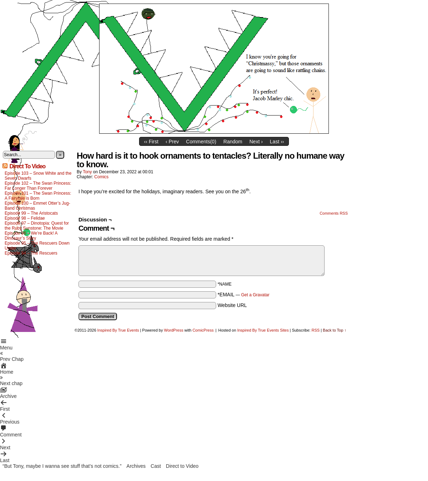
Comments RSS (334, 213)
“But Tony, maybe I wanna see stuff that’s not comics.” (62, 466)
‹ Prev (172, 141)
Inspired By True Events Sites (263, 330)
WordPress (173, 330)
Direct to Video (182, 466)
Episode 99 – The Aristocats (31, 213)
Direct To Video (27, 166)
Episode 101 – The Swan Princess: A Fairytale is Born (38, 196)
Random (232, 141)
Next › (256, 141)
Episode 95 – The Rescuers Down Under (37, 246)
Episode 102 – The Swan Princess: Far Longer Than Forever (38, 186)
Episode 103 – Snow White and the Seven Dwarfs (38, 176)
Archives (136, 466)
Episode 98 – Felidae (25, 218)
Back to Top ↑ (334, 330)
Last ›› (277, 141)
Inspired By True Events (118, 330)
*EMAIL (244, 294)
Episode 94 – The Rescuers (31, 253)
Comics (101, 176)
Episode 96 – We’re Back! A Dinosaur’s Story (31, 236)
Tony (87, 171)
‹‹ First (151, 141)
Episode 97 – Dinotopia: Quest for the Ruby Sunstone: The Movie (37, 226)
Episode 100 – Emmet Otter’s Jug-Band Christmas (37, 206)
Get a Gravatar (255, 294)
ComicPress (203, 330)
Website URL (232, 305)
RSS (315, 330)
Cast (156, 466)
